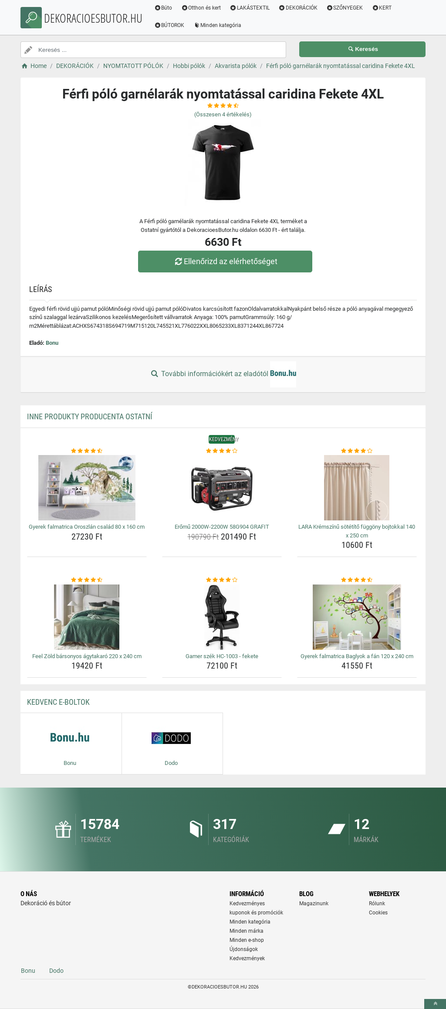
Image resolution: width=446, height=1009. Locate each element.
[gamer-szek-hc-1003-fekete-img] (221, 617)
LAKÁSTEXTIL (251, 8)
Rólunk (377, 903)
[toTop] (435, 1004)
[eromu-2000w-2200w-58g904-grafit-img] (221, 487)
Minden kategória (218, 25)
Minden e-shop (247, 940)
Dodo (56, 970)
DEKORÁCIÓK (298, 8)
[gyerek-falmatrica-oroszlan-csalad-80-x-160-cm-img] (86, 487)
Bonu (52, 343)
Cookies (378, 913)
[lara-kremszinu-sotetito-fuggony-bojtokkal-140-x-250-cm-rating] (356, 451)
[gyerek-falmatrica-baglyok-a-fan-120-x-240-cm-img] (356, 617)
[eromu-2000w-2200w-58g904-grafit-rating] (221, 451)
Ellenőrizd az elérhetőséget (225, 261)
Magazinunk (313, 903)
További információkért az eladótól (223, 374)
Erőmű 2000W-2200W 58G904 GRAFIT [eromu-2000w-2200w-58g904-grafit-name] (222, 526)
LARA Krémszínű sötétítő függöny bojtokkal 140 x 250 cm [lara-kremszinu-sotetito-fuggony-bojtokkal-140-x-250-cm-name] (356, 531)
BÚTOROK (170, 25)
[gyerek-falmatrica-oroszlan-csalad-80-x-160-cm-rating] (86, 451)
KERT (383, 8)
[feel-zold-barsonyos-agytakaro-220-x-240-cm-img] (86, 617)
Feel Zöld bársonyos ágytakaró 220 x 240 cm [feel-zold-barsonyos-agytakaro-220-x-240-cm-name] (87, 656)
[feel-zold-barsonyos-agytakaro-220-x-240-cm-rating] (86, 580)
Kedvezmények (247, 958)
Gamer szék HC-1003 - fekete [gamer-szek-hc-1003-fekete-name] (222, 656)
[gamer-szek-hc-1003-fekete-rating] (221, 580)
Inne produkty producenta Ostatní (89, 416)
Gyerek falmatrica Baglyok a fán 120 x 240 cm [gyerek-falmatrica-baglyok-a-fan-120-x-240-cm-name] (357, 656)
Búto (164, 8)
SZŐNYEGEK (345, 8)
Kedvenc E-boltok (58, 702)
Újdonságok (244, 949)
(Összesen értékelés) (223, 114)
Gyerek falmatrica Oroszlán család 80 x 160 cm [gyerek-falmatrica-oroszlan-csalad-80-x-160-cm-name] (87, 526)
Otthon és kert (202, 8)
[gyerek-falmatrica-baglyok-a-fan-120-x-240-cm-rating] (356, 580)
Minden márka (247, 931)
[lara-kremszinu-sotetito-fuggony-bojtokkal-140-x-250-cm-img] (356, 487)
